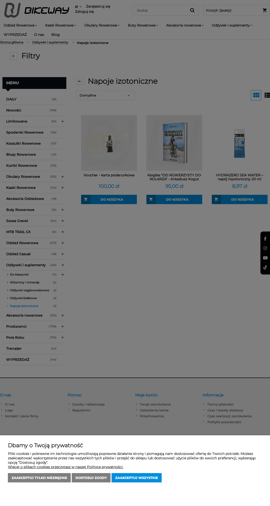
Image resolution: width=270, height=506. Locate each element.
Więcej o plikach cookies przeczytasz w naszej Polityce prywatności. (65, 467)
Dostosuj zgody (91, 478)
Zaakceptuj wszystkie (136, 478)
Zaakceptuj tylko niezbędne (39, 478)
